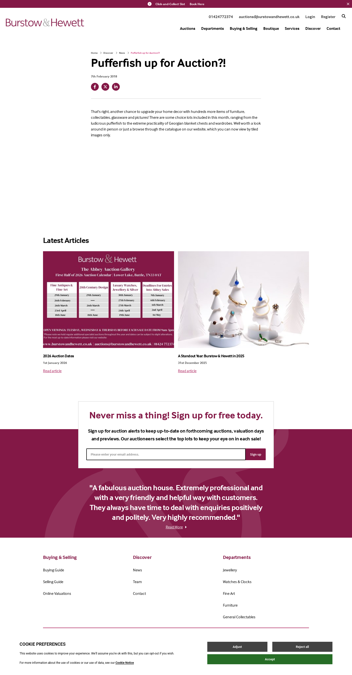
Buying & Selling (243, 28)
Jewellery (230, 569)
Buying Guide (53, 569)
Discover (313, 28)
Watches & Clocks (237, 581)
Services (292, 28)
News (122, 52)
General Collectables (239, 616)
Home (94, 52)
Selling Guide (53, 581)
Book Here (197, 4)
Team (137, 581)
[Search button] (343, 16)
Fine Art (229, 593)
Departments (212, 28)
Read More (176, 526)
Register (328, 16)
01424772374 (221, 16)
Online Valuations (57, 593)
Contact (333, 28)
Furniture (230, 605)
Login (310, 16)
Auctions (187, 28)
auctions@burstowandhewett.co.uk (269, 16)
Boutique (271, 28)
